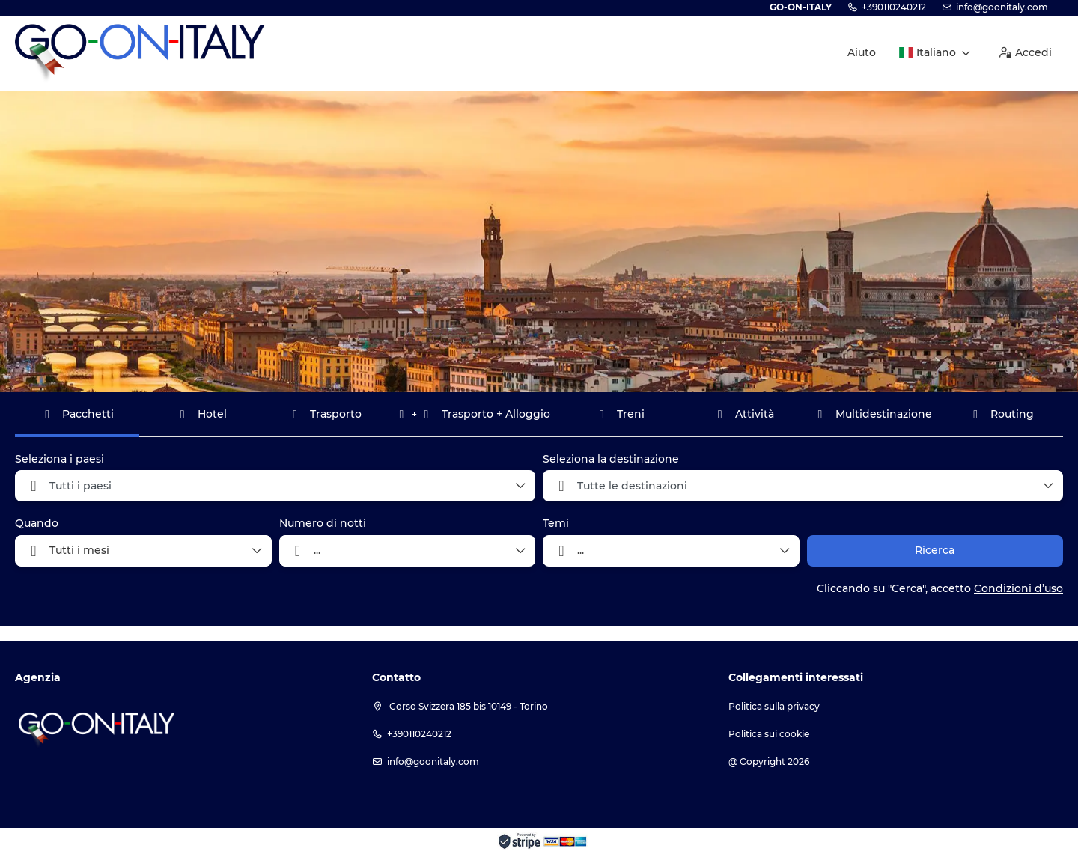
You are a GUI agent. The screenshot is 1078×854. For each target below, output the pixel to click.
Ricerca (934, 550)
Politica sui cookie (768, 733)
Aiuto (861, 52)
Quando (36, 523)
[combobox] (275, 485)
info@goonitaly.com (1002, 7)
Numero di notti (322, 523)
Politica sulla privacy (774, 706)
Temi (556, 523)
